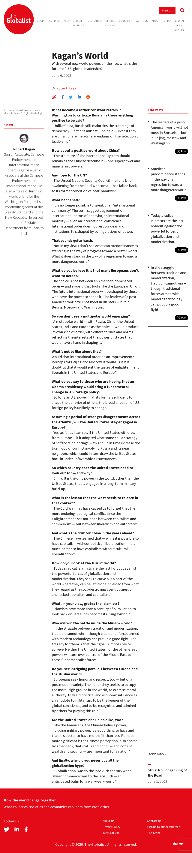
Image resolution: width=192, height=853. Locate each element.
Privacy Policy (111, 827)
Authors (142, 21)
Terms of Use (111, 833)
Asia (66, 21)
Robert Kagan (67, 88)
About (156, 21)
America (54, 21)
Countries (126, 21)
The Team (153, 833)
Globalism (95, 21)
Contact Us (154, 821)
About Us (108, 821)
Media (167, 21)
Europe (40, 21)
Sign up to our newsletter (163, 827)
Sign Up (167, 10)
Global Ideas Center (179, 25)
